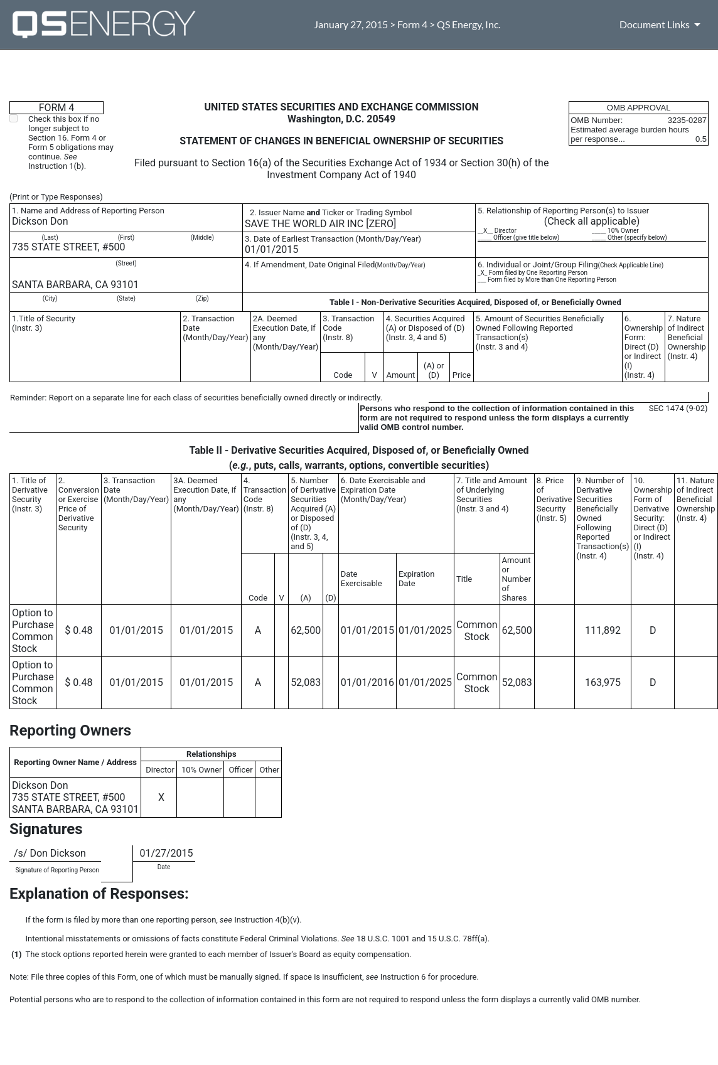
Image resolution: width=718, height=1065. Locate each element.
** (13, 868)
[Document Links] (662, 24)
